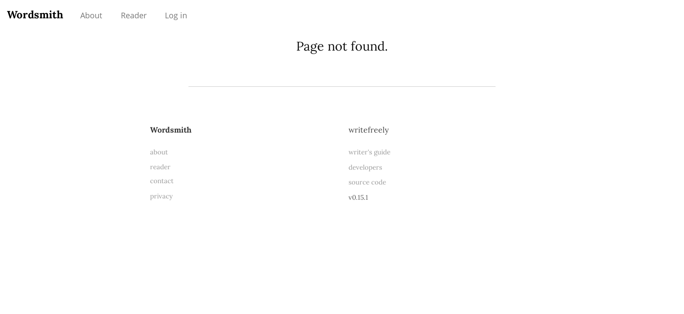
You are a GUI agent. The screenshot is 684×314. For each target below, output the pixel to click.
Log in (176, 15)
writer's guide (369, 152)
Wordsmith (35, 14)
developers (365, 167)
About (91, 15)
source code (367, 182)
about (159, 152)
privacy (161, 196)
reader (160, 167)
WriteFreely (369, 130)
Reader (134, 15)
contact (162, 181)
